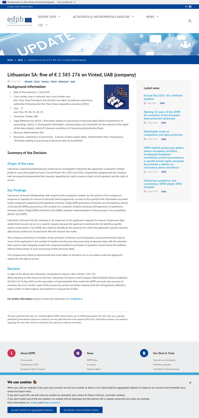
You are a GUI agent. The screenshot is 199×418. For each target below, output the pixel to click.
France (36, 81)
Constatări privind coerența (166, 369)
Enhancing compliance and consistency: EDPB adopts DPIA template (163, 184)
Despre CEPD (47, 17)
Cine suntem (26, 360)
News (150, 17)
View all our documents (164, 360)
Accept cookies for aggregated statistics (32, 409)
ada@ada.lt (76, 298)
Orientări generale (162, 364)
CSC (40, 25)
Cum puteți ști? (66, 2)
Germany (45, 81)
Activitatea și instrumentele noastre (101, 17)
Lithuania (28, 81)
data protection (51, 402)
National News (94, 369)
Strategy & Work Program (33, 369)
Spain (73, 81)
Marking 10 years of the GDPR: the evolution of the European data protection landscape (162, 115)
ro (186, 6)
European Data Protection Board (19, 6)
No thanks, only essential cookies (81, 409)
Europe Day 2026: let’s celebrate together (163, 97)
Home (10, 60)
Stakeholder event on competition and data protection (163, 133)
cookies (34, 402)
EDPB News (92, 360)
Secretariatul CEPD (29, 364)
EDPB (162, 103)
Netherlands (63, 81)
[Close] (190, 382)
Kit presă (91, 364)
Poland (53, 81)
